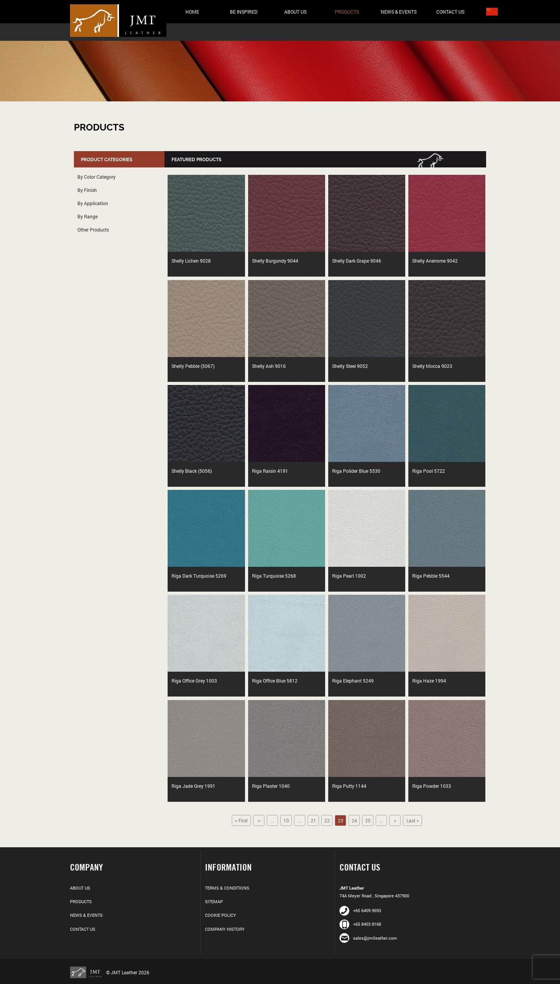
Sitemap (214, 901)
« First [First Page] (241, 820)
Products (347, 12)
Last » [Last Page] (412, 820)
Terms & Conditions (227, 888)
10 (286, 820)
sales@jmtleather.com (368, 938)
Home (192, 12)
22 (327, 820)
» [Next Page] (395, 820)
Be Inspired (243, 12)
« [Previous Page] (259, 820)
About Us (295, 12)
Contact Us (450, 12)
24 (354, 820)
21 (313, 820)
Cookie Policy (220, 915)
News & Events (398, 12)
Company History (225, 929)
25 (368, 820)
